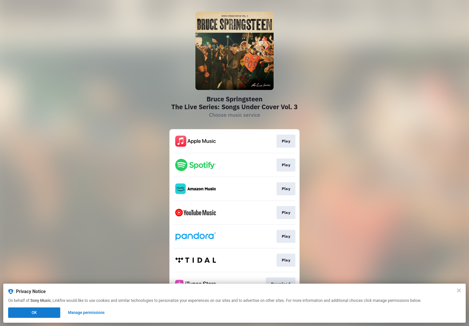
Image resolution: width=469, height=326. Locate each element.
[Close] (459, 290)
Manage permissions (86, 312)
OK (34, 312)
